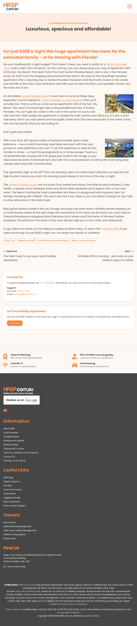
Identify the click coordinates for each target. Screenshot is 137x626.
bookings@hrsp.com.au (24, 294)
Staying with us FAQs (13, 448)
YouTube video (110, 229)
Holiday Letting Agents (14, 534)
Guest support (13, 609)
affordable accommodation (53, 240)
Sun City (9, 240)
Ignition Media (92, 615)
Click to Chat (23, 291)
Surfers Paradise (78, 23)
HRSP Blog (8, 477)
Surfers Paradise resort (35, 96)
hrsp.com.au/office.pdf (27, 591)
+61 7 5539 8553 (47, 283)
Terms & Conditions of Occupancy (20, 452)
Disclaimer (74, 612)
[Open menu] (129, 6)
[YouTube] (5, 410)
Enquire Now (9, 538)
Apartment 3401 (26, 240)
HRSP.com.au (25, 584)
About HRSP (9, 428)
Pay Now (7, 485)
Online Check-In (11, 481)
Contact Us (9, 456)
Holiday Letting (10, 444)
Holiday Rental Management (17, 526)
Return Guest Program (14, 505)
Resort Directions (11, 501)
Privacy (60, 612)
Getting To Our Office (14, 460)
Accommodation (58, 23)
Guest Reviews (10, 432)
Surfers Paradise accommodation (62, 100)
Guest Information (12, 489)
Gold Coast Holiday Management (20, 530)
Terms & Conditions (77, 604)
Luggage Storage (11, 497)
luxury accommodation (84, 240)
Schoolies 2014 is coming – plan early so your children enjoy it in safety (102, 255)
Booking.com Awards (13, 440)
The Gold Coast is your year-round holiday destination (34, 255)
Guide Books (9, 493)
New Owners (9, 522)
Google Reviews (11, 436)
